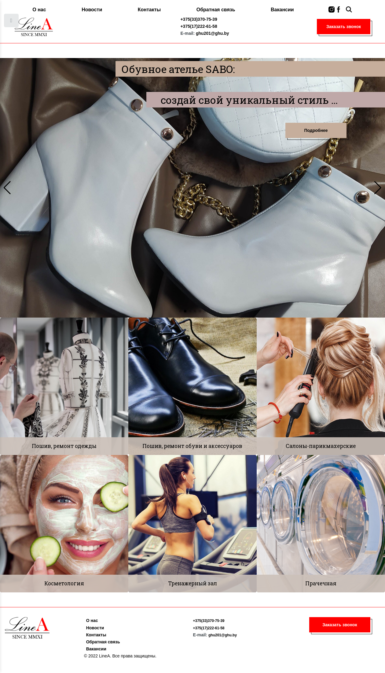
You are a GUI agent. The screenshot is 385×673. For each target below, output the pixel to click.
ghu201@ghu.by (212, 33)
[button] (180, 311)
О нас (39, 9)
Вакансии (282, 9)
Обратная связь (215, 9)
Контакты (149, 9)
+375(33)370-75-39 (198, 19)
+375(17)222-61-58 (198, 26)
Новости (92, 9)
